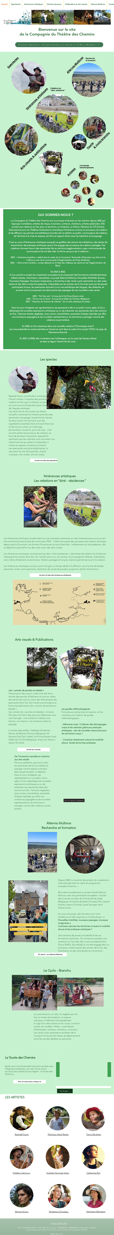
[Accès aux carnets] (33, 749)
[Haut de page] (65, 1091)
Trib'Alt (84, 1230)
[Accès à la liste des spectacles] (46, 460)
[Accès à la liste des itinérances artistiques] (55, 575)
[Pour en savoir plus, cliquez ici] (29, 1081)
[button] (83, 1069)
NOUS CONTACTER (59, 1223)
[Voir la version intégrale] (74, 800)
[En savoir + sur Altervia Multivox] (50, 954)
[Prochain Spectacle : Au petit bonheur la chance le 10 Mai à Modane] (59, 44)
